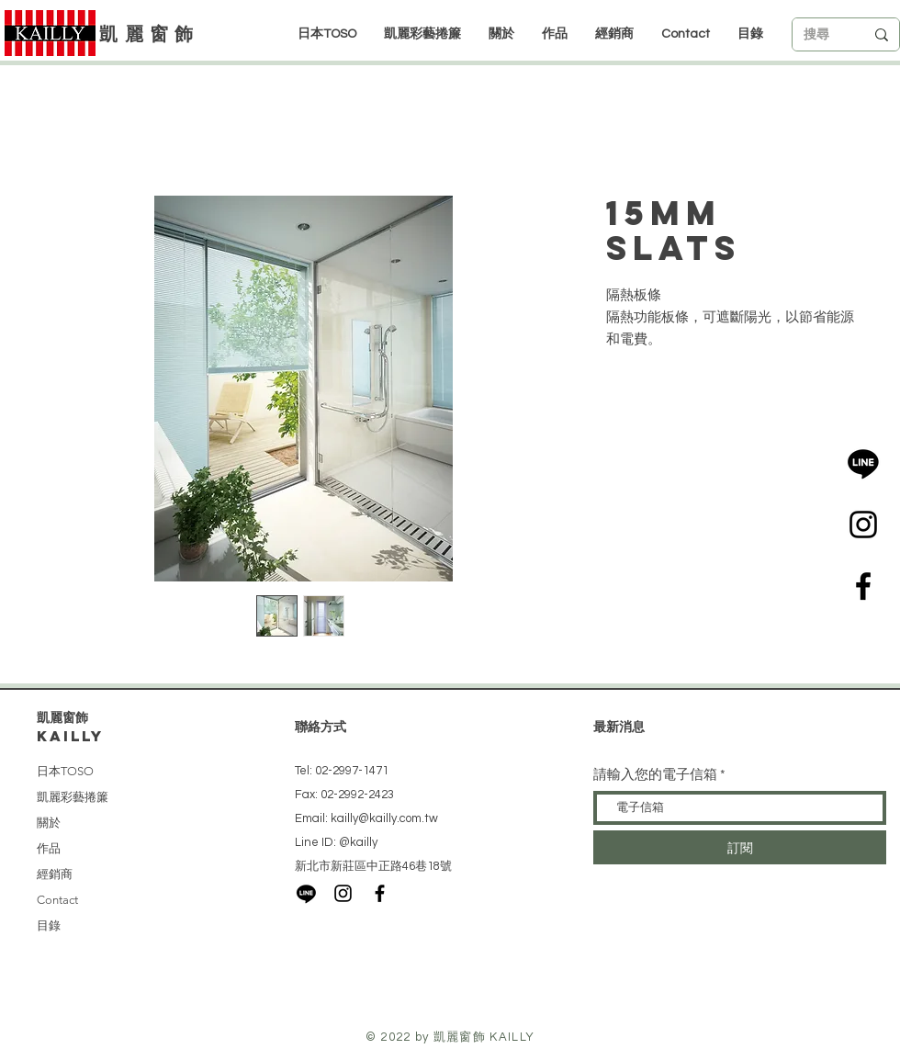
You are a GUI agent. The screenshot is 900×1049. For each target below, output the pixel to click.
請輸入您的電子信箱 (655, 775)
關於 (49, 822)
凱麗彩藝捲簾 (72, 797)
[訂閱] (739, 847)
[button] (614, 34)
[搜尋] (820, 34)
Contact (57, 900)
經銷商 (55, 874)
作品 (49, 848)
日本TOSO (65, 771)
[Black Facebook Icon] (863, 586)
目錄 (49, 925)
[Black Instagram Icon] (863, 524)
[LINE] (863, 463)
